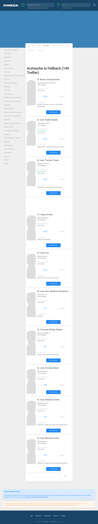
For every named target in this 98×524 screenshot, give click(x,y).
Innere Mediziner (8, 94)
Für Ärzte (54, 45)
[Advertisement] (49, 28)
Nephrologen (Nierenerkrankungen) (13, 112)
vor (66, 476)
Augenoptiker (7, 57)
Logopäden (7, 105)
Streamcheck (54, 521)
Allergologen (7, 53)
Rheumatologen (8, 145)
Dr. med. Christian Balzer (48, 368)
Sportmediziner (8, 152)
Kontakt (61, 45)
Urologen (6, 156)
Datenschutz (47, 515)
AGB (31, 515)
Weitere (6, 163)
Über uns (56, 515)
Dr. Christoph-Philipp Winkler (50, 329)
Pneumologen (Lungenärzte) (11, 130)
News (33, 45)
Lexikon (39, 45)
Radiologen (7, 141)
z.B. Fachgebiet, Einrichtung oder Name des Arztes (38, 8)
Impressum (38, 515)
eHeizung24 (45, 521)
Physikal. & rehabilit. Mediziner (12, 123)
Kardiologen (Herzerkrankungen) (12, 97)
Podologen (6, 134)
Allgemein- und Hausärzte (10, 50)
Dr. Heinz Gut (43, 253)
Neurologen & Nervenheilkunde (12, 116)
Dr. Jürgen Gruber (45, 214)
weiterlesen (53, 112)
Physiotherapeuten (9, 127)
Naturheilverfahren (9, 108)
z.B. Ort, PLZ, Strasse (66, 8)
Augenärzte (7, 61)
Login (67, 45)
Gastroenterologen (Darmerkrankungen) (14, 75)
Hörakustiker (7, 90)
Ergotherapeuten (8, 68)
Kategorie (31, 51)
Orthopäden (7, 119)
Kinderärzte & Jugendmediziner (12, 101)
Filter (40, 51)
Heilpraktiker (7, 86)
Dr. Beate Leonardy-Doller (48, 79)
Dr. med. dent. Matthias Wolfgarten (52, 291)
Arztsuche (46, 45)
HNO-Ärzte (7, 79)
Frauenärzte (7, 72)
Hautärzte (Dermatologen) (10, 83)
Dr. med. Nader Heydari (47, 120)
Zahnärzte (6, 160)
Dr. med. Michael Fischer (48, 438)
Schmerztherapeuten (9, 149)
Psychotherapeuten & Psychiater (12, 138)
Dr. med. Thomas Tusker (48, 160)
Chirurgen (6, 64)
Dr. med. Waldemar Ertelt (48, 400)
